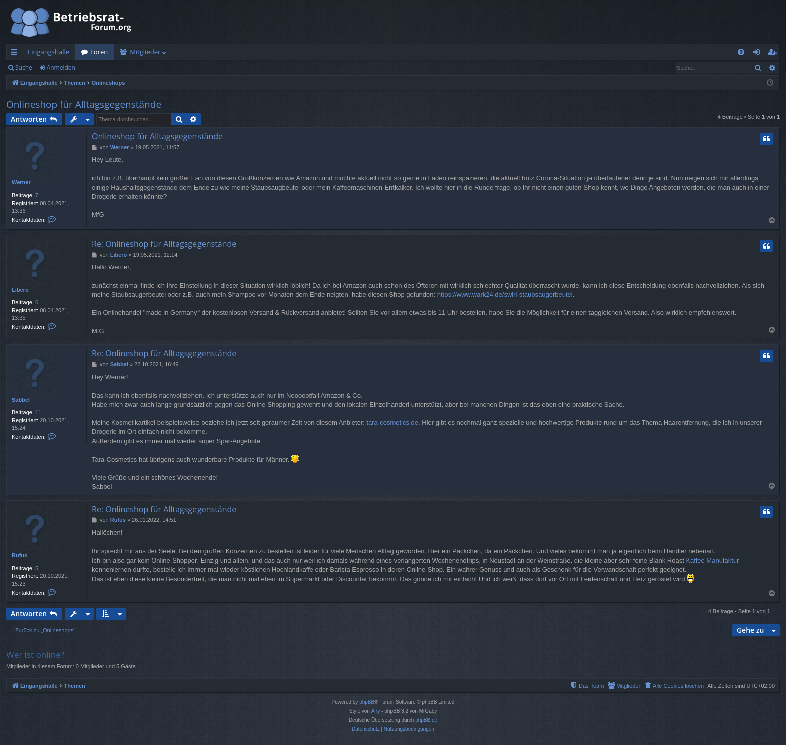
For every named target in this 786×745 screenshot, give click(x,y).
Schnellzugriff (16, 53)
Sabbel (21, 400)
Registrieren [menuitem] (774, 53)
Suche (23, 67)
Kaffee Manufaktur (712, 560)
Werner (21, 182)
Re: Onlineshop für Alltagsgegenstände (164, 244)
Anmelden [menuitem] (759, 53)
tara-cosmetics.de (392, 422)
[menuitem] (741, 52)
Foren (99, 51)
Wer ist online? (35, 654)
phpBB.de (426, 720)
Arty (375, 711)
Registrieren (106, 67)
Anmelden (61, 67)
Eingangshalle (48, 51)
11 (38, 412)
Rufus (19, 555)
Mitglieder (145, 51)
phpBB (366, 702)
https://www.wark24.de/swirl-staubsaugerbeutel (505, 294)
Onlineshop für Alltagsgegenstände (83, 104)
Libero (20, 290)
